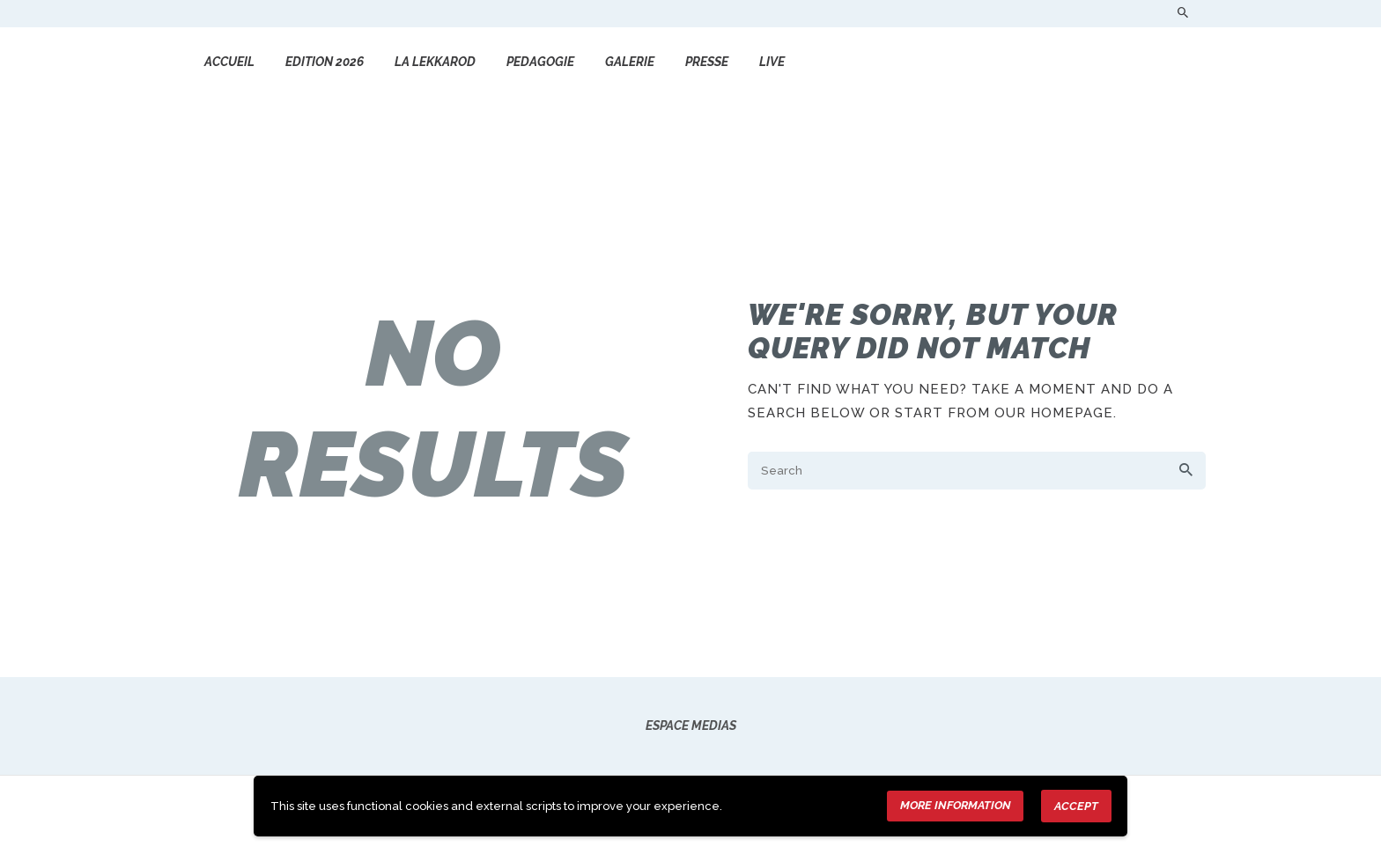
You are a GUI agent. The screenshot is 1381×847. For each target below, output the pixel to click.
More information (955, 805)
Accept (1076, 806)
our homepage (1053, 413)
